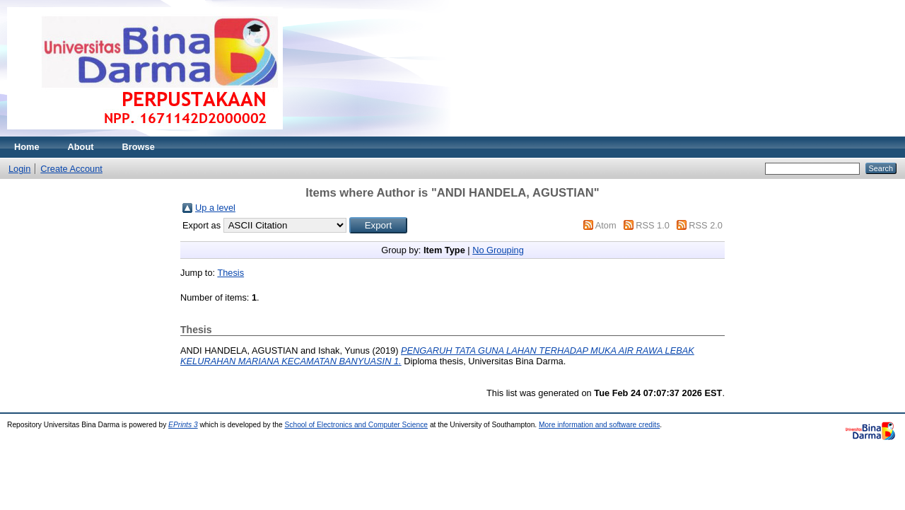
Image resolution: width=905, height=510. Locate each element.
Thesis (230, 272)
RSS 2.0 (706, 225)
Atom (606, 225)
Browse (138, 146)
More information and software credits (599, 425)
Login (19, 168)
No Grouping (498, 250)
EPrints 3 (183, 425)
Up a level (215, 207)
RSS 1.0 (653, 225)
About (81, 146)
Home (27, 146)
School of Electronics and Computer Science (356, 425)
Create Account (71, 168)
